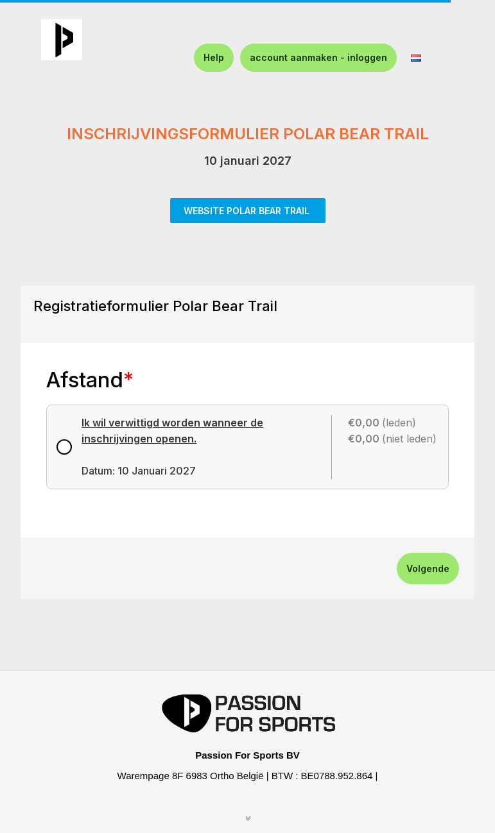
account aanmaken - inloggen (318, 57)
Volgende (427, 568)
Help (214, 57)
